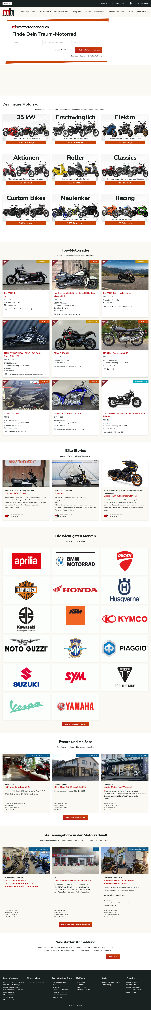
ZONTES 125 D (11, 413)
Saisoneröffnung (60, 784)
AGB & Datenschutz (133, 990)
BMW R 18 (9, 293)
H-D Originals (8, 992)
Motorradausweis (133, 987)
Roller (55, 985)
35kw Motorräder (59, 982)
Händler (87, 12)
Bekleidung (81, 987)
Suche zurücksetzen (78, 56)
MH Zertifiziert (8, 995)
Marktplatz (76, 12)
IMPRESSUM (131, 992)
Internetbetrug (131, 985)
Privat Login (119, 3)
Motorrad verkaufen (116, 12)
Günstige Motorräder (60, 990)
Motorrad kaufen (28, 12)
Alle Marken (8, 997)
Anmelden (113, 957)
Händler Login (142, 3)
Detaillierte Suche (95, 56)
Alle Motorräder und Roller (13, 982)
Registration (105, 3)
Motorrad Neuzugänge (11, 985)
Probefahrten (109, 784)
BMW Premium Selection (13, 990)
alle (55, 878)
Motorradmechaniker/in (14, 878)
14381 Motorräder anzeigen (88, 50)
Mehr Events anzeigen (75, 817)
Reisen (130, 12)
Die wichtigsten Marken (75, 724)
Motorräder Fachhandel (12, 987)
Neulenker (57, 987)
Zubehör (80, 985)
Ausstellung (9, 784)
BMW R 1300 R (61, 353)
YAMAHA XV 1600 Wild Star (67, 413)
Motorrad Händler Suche (111, 982)
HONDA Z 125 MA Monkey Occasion (19, 490)
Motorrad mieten (61, 12)
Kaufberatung (131, 982)
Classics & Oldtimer (60, 992)
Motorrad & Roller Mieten (38, 982)
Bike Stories (99, 12)
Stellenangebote (83, 990)
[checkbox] (57, 50)
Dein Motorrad (45, 12)
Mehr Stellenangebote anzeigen (75, 924)
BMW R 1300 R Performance (117, 293)
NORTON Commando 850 (115, 353)
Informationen (142, 12)
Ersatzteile (81, 982)
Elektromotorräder (60, 995)
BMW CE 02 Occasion (63, 490)
